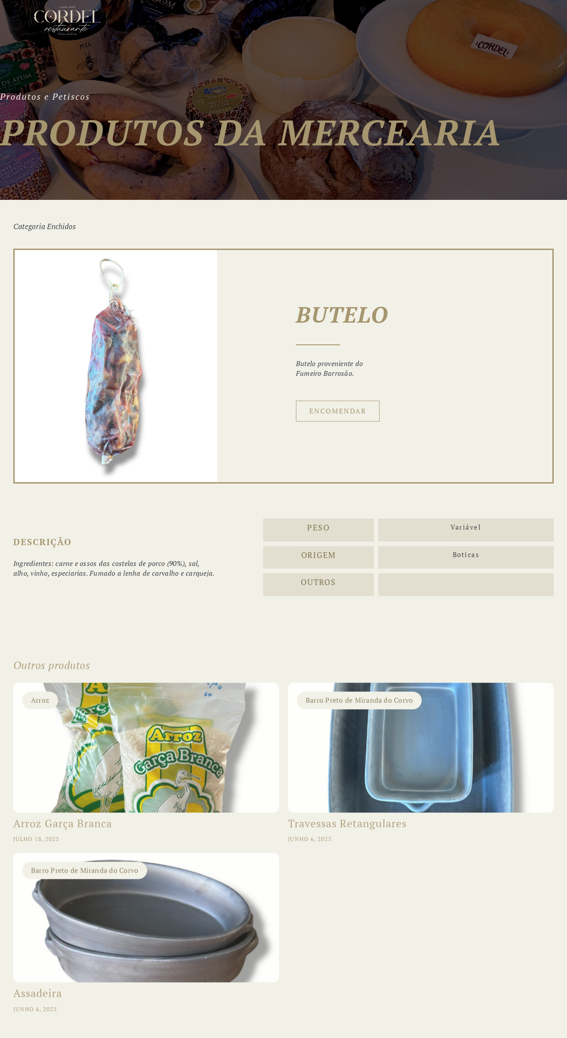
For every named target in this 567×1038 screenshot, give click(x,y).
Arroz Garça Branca (62, 829)
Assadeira (37, 999)
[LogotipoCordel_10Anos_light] (67, 10)
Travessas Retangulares (347, 829)
